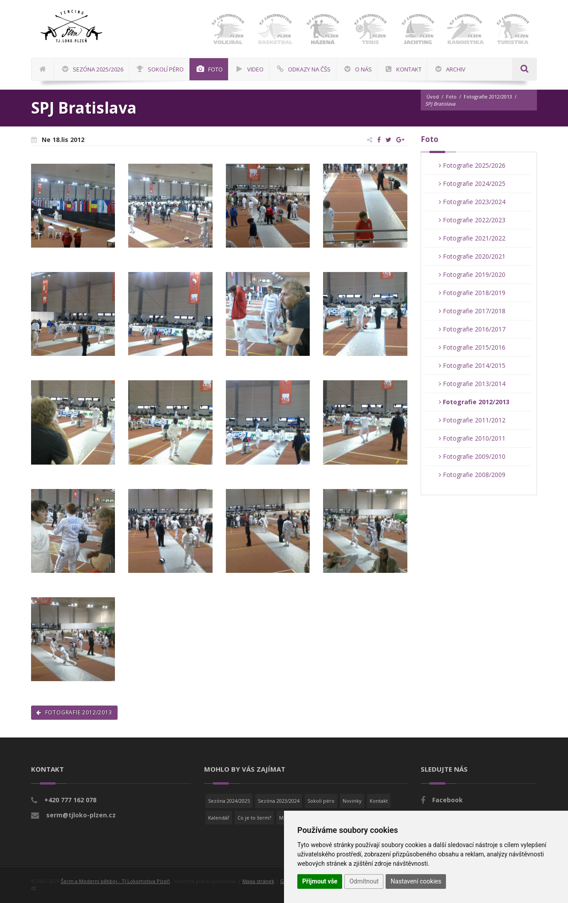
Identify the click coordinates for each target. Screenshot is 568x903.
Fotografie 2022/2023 (472, 220)
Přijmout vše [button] (319, 881)
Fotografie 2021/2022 (472, 238)
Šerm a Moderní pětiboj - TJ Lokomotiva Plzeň (115, 881)
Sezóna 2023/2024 (279, 800)
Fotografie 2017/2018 (472, 311)
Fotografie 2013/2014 (472, 383)
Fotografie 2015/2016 (472, 347)
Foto (451, 96)
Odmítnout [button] (364, 881)
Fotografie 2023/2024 (472, 201)
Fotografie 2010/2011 (472, 438)
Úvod (432, 96)
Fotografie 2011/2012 (472, 420)
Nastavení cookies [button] (415, 881)
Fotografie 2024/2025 (472, 183)
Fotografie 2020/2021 (472, 256)
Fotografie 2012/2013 (488, 96)
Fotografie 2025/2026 (472, 165)
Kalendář (218, 817)
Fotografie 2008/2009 (472, 474)
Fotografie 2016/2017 (472, 329)
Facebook (447, 800)
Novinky (352, 800)
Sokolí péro (321, 800)
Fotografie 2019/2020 (472, 274)
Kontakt (379, 800)
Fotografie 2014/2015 (472, 365)
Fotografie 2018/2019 (472, 292)
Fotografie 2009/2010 (472, 456)
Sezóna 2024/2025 (229, 800)
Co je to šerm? (254, 817)
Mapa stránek (258, 881)
